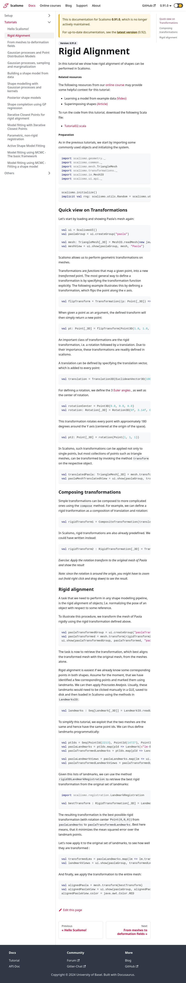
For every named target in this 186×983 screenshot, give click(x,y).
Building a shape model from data (27, 75)
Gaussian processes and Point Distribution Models (28, 54)
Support (81, 6)
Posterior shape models (24, 98)
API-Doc (14, 966)
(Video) (121, 98)
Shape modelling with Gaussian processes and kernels (24, 87)
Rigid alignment (168, 37)
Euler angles (121, 390)
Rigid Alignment (18, 35)
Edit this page (70, 910)
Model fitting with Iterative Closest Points (26, 127)
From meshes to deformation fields (28, 44)
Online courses (50, 6)
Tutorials (10, 22)
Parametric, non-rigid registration (22, 137)
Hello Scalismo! (18, 29)
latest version (127, 32)
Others (9, 173)
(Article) (102, 104)
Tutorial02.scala (75, 126)
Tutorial (14, 960)
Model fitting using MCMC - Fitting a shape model (26, 164)
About (96, 6)
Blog (68, 6)
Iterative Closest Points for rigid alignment (26, 116)
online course (115, 85)
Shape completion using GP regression (26, 106)
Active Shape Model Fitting (26, 146)
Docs (32, 6)
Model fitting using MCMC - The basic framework (26, 154)
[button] (178, 5)
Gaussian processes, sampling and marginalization (28, 65)
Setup (8, 16)
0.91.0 (164, 6)
